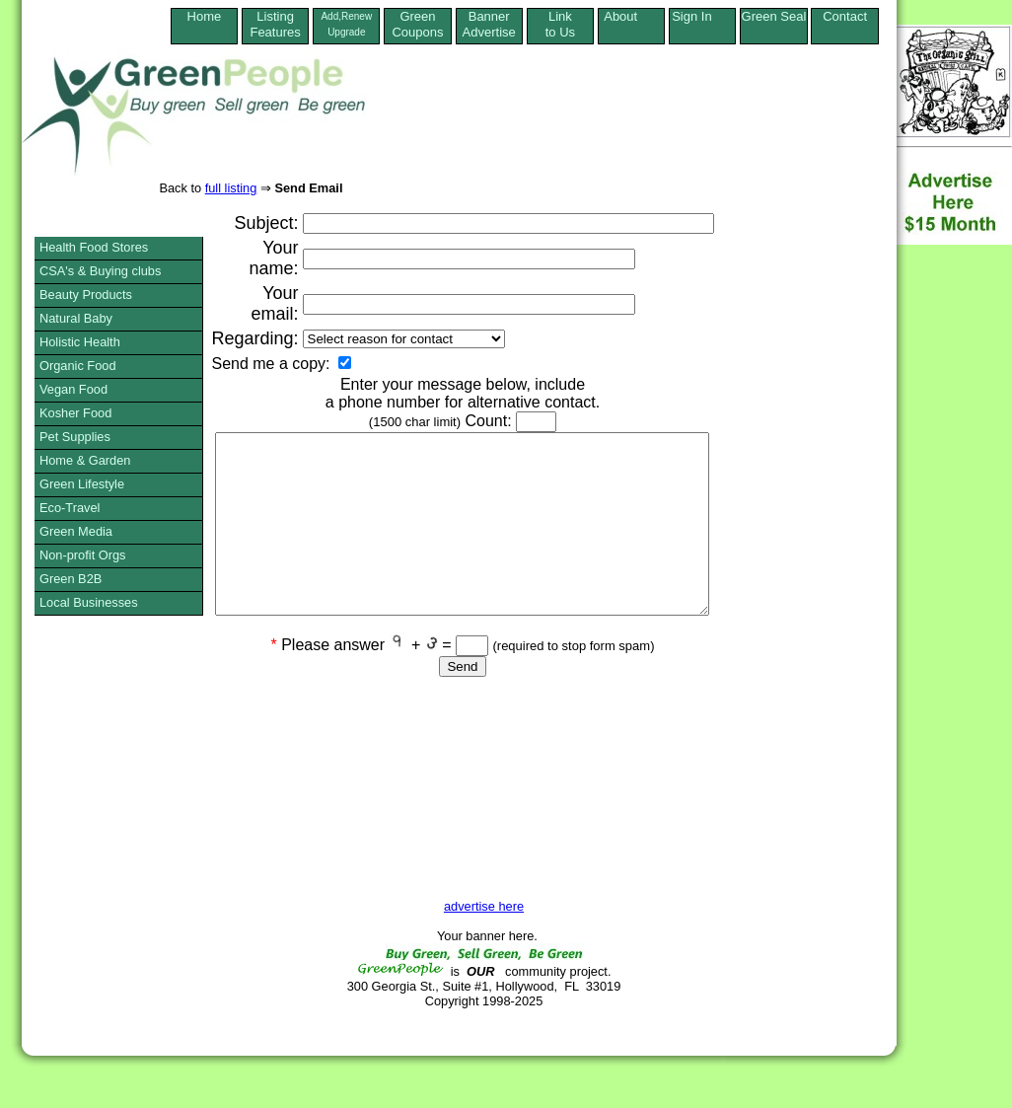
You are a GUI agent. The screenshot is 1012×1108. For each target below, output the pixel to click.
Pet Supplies (74, 436)
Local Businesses (88, 602)
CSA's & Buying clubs (100, 270)
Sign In (702, 16)
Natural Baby (75, 318)
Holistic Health (79, 341)
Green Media (75, 531)
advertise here (484, 906)
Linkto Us (560, 24)
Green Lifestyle (81, 484)
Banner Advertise (489, 24)
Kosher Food (75, 413)
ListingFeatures (275, 24)
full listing (231, 188)
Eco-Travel (69, 507)
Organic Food (77, 365)
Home (204, 24)
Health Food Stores (93, 247)
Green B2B (70, 578)
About (631, 16)
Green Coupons (417, 24)
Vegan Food (73, 389)
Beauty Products (85, 294)
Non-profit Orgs (82, 555)
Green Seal (774, 16)
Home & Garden (84, 460)
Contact (845, 24)
